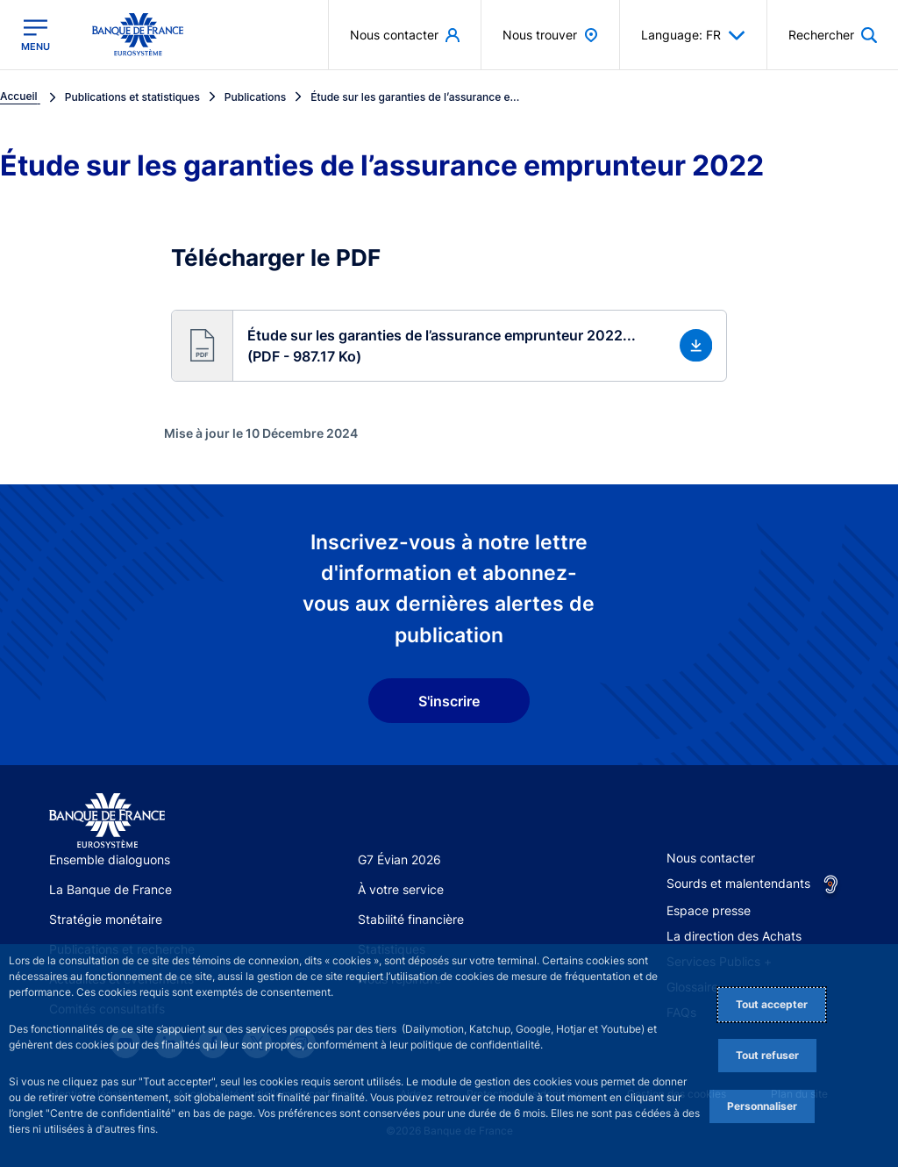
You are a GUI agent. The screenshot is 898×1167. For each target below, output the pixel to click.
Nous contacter (710, 857)
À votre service (401, 889)
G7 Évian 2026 (399, 859)
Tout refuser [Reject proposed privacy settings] (767, 1055)
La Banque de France (110, 889)
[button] (449, 346)
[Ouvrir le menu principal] (35, 35)
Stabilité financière (411, 919)
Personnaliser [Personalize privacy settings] (762, 1106)
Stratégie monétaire (105, 919)
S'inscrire (449, 701)
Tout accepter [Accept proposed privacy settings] (772, 1004)
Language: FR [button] (693, 35)
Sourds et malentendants (738, 883)
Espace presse (708, 910)
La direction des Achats (734, 935)
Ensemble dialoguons (109, 859)
